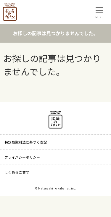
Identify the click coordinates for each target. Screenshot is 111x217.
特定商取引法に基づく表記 (25, 141)
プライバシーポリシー (22, 157)
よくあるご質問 (16, 172)
